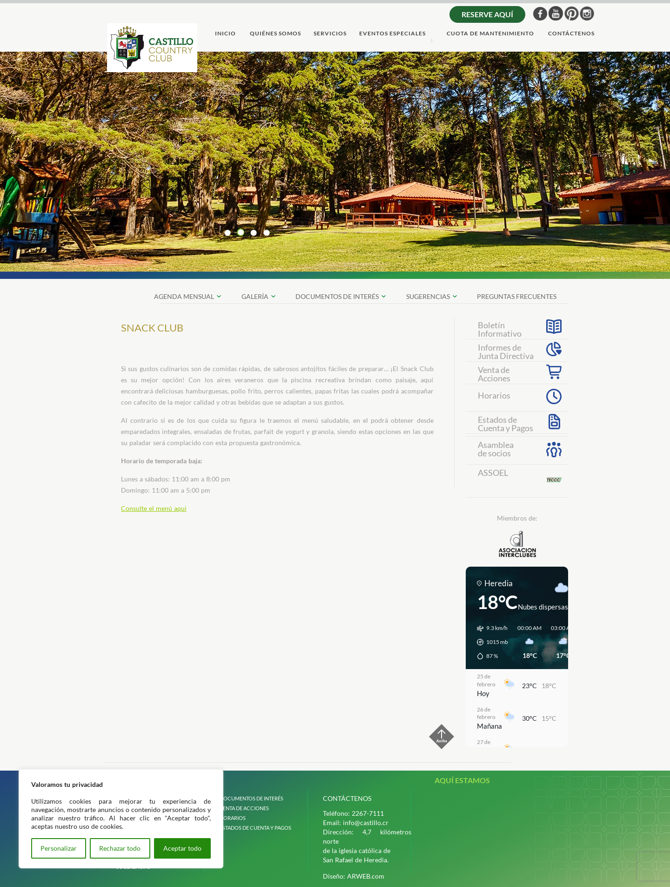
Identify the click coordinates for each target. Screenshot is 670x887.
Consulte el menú (147, 508)
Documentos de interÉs (251, 798)
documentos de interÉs (337, 296)
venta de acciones (244, 808)
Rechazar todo (120, 848)
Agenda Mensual (184, 296)
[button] (489, 642)
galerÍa (254, 296)
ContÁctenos (571, 34)
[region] (121, 818)
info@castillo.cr (366, 822)
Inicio (225, 34)
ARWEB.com (365, 876)
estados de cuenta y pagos (255, 828)
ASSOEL (493, 472)
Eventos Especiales (392, 34)
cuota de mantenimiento (490, 34)
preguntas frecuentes (516, 296)
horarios (233, 818)
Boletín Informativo (500, 328)
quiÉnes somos (275, 34)
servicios (330, 34)
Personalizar (58, 848)
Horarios (494, 395)
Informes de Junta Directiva (506, 350)
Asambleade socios (496, 449)
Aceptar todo (182, 848)
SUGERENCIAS (428, 296)
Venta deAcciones (494, 373)
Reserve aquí (487, 14)
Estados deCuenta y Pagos (505, 422)
